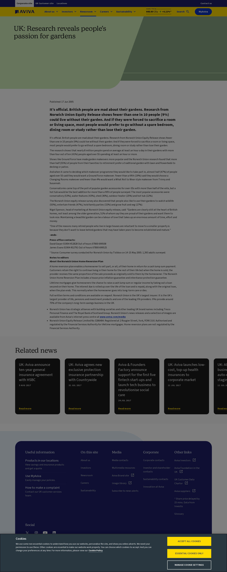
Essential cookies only (189, 553)
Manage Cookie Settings (189, 565)
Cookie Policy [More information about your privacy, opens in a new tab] (96, 550)
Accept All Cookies (189, 541)
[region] (113, 553)
